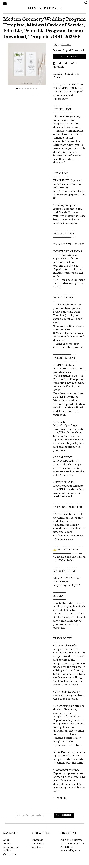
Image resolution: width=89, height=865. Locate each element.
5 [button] (28, 88)
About (7, 843)
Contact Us (9, 854)
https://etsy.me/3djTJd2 (67, 585)
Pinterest (37, 840)
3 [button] (22, 88)
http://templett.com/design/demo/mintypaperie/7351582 (69, 194)
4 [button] (25, 88)
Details (57, 74)
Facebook (37, 847)
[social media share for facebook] (54, 63)
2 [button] (19, 88)
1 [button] (17, 88)
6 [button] (30, 88)
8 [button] (36, 88)
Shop (6, 840)
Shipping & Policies (66, 75)
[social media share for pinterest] (66, 63)
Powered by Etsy (70, 850)
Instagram (38, 843)
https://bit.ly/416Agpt (65, 425)
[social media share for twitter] (60, 63)
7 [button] (33, 88)
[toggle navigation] (5, 3)
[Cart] (85, 4)
